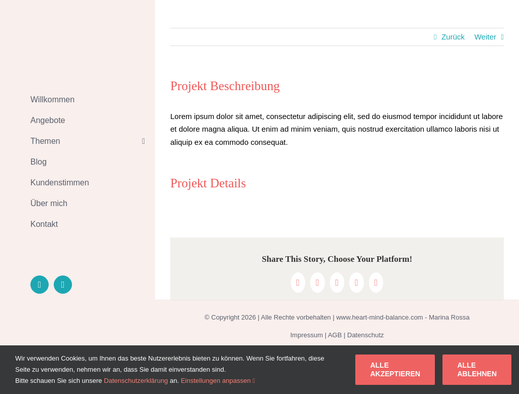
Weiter (485, 36)
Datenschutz (365, 335)
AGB (335, 335)
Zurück (453, 36)
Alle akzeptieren (395, 369)
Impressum (306, 335)
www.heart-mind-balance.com (379, 317)
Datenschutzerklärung (136, 380)
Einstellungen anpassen (218, 380)
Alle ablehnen (477, 369)
